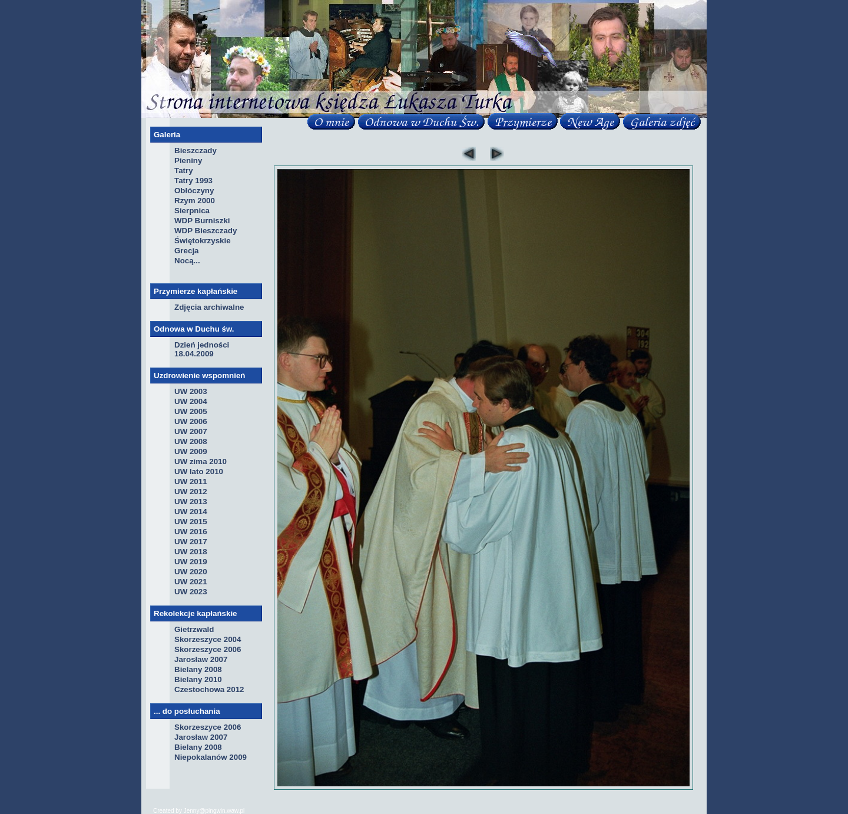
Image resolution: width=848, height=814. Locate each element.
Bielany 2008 (198, 669)
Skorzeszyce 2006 (207, 649)
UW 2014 (190, 511)
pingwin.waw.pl (225, 811)
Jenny (192, 811)
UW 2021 (190, 581)
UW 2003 (190, 391)
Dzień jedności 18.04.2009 (201, 349)
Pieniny (188, 160)
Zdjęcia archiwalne (209, 307)
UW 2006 (190, 421)
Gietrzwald (194, 629)
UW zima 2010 (200, 461)
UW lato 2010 (198, 471)
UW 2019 (190, 561)
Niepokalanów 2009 (210, 757)
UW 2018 (190, 551)
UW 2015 (190, 521)
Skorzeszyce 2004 (207, 639)
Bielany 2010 (198, 679)
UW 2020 (190, 571)
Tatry (183, 170)
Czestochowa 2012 (209, 689)
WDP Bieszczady (205, 230)
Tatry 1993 (193, 180)
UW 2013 (190, 501)
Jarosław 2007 (200, 659)
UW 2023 (190, 591)
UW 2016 (190, 531)
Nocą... (187, 260)
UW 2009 (190, 451)
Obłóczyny (194, 190)
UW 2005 (190, 411)
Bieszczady (195, 150)
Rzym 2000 (194, 200)
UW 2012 (190, 491)
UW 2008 (190, 441)
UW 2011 (190, 481)
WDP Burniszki (202, 220)
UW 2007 (190, 431)
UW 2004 (190, 401)
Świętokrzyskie (202, 240)
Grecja (186, 250)
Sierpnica (192, 210)
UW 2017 (190, 541)
